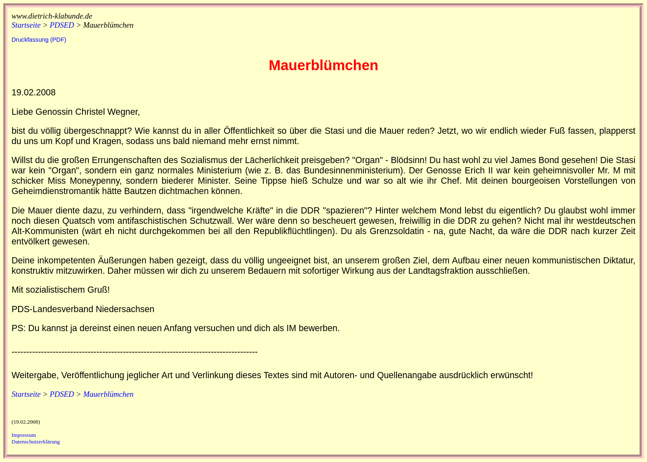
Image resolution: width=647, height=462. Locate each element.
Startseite (26, 25)
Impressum (24, 435)
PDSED (62, 25)
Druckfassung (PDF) (39, 39)
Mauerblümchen (108, 25)
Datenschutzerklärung (36, 441)
